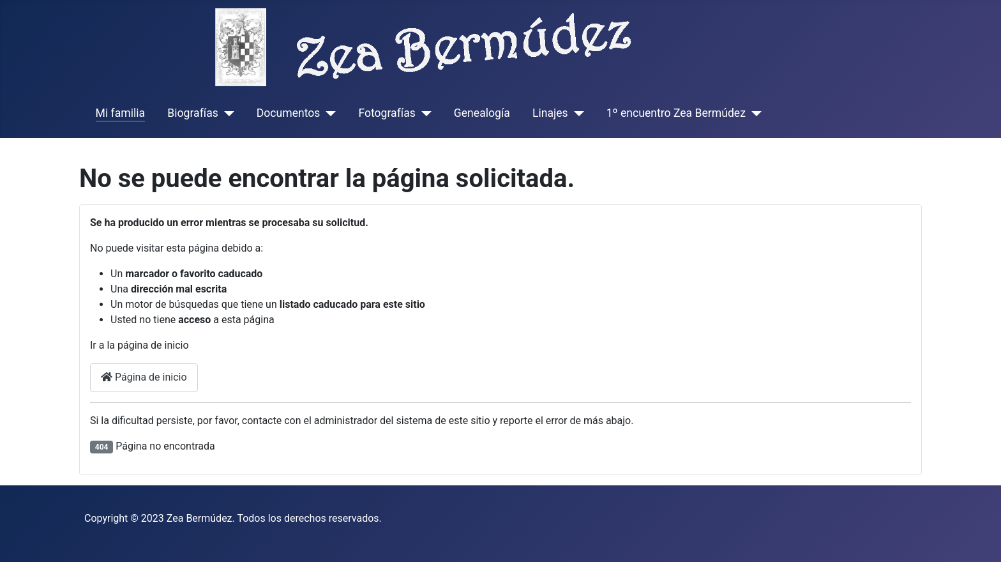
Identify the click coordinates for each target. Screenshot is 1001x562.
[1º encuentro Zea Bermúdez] (754, 113)
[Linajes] (576, 113)
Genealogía (482, 113)
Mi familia (121, 113)
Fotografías (386, 113)
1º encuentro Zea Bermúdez (676, 113)
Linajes (550, 113)
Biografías (192, 113)
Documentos (288, 113)
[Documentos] (328, 113)
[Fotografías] (424, 113)
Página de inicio (144, 377)
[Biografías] (226, 113)
